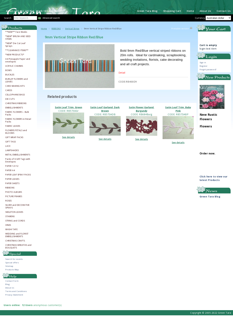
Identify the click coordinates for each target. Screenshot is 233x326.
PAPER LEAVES (12, 189)
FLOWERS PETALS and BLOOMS (16, 142)
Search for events (14, 269)
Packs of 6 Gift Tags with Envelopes (17, 171)
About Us (205, 21)
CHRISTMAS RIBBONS (16, 114)
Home (190, 21)
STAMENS (10, 227)
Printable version (180, 39)
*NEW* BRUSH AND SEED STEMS (18, 48)
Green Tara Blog (147, 21)
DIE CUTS (10, 109)
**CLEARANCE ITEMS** (17, 61)
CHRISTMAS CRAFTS (15, 251)
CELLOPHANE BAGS (15, 105)
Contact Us (223, 21)
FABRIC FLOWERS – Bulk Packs (17, 124)
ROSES (8, 211)
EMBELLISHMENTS (14, 118)
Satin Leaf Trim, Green (68, 118)
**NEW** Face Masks (16, 42)
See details (68, 147)
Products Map (12, 280)
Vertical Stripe (72, 39)
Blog (7, 295)
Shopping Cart (172, 21)
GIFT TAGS (10, 152)
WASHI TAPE (11, 240)
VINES (8, 235)
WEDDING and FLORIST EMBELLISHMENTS (17, 245)
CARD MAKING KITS (15, 96)
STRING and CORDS (15, 231)
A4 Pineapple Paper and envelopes (17, 71)
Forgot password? (208, 80)
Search (7, 28)
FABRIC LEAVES (12, 136)
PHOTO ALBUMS (13, 202)
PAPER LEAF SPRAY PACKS (18, 185)
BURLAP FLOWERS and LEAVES (16, 91)
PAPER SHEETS (12, 194)
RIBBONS (10, 198)
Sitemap (9, 276)
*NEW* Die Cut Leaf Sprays (15, 55)
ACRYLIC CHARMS (14, 76)
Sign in (203, 73)
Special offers (12, 273)
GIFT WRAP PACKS (14, 148)
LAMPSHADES (12, 161)
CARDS (8, 101)
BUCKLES (9, 85)
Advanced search (51, 28)
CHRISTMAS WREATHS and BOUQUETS (18, 257)
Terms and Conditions (16, 302)
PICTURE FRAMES (13, 207)
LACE (7, 156)
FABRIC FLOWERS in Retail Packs (18, 131)
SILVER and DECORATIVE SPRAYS (17, 217)
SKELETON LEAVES (14, 222)
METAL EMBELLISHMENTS (17, 165)
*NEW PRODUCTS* (14, 65)
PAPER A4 (10, 181)
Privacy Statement (14, 305)
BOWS (8, 81)
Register (204, 77)
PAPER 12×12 (12, 176)
